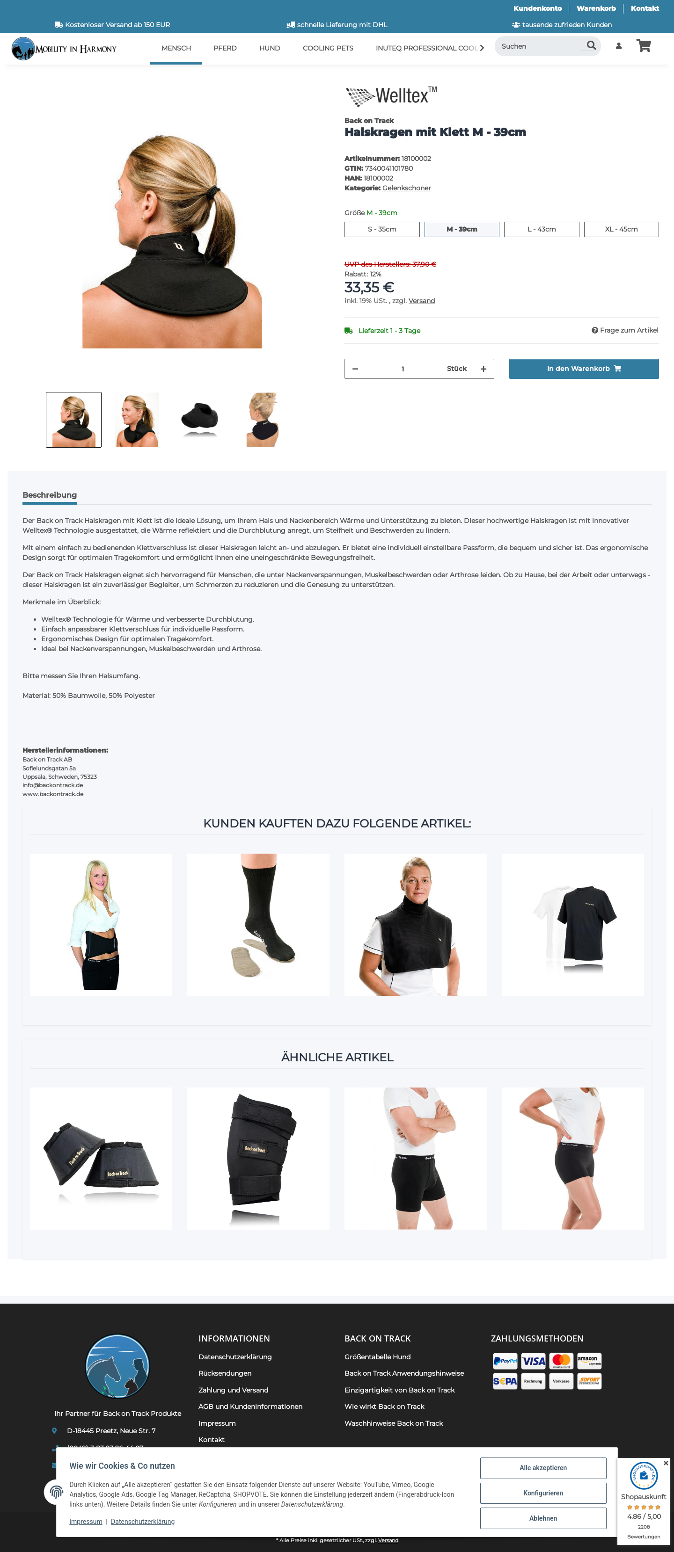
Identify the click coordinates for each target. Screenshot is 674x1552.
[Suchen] (548, 46)
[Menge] (402, 368)
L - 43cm (553, 228)
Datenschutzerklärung (145, 1523)
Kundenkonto (537, 8)
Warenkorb (596, 8)
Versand (422, 301)
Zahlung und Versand (233, 1390)
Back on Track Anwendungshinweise (404, 1373)
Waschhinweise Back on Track (393, 1423)
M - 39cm (473, 228)
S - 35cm (394, 228)
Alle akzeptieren (540, 1470)
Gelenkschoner (406, 188)
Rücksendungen (224, 1373)
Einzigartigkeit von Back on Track (399, 1390)
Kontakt (645, 8)
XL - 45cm (632, 228)
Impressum (88, 1523)
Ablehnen (541, 1519)
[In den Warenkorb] (22, 77)
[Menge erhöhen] (483, 368)
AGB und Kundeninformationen (250, 1406)
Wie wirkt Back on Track (384, 1406)
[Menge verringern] (355, 368)
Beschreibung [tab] (49, 495)
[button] (618, 46)
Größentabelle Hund (377, 1357)
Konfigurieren (541, 1494)
